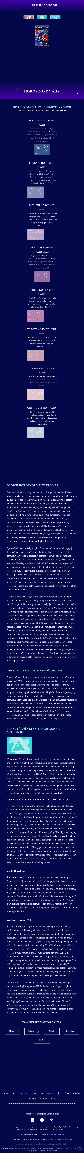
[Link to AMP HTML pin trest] (51, 1123)
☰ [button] (4, 5)
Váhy (61, 1093)
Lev (43, 1093)
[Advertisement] (42, 66)
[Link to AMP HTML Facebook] (32, 1123)
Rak (36, 1093)
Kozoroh (34, 1099)
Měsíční (52, 1031)
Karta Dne (72, 1031)
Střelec (76, 1093)
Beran (8, 1093)
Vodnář (45, 1099)
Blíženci (26, 1093)
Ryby (53, 1099)
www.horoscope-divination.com (61, 1139)
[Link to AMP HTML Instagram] (42, 1123)
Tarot (44, 1040)
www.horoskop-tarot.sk (57, 1134)
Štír (69, 1093)
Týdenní (33, 1031)
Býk (17, 1093)
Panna (51, 1093)
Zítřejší (14, 1031)
